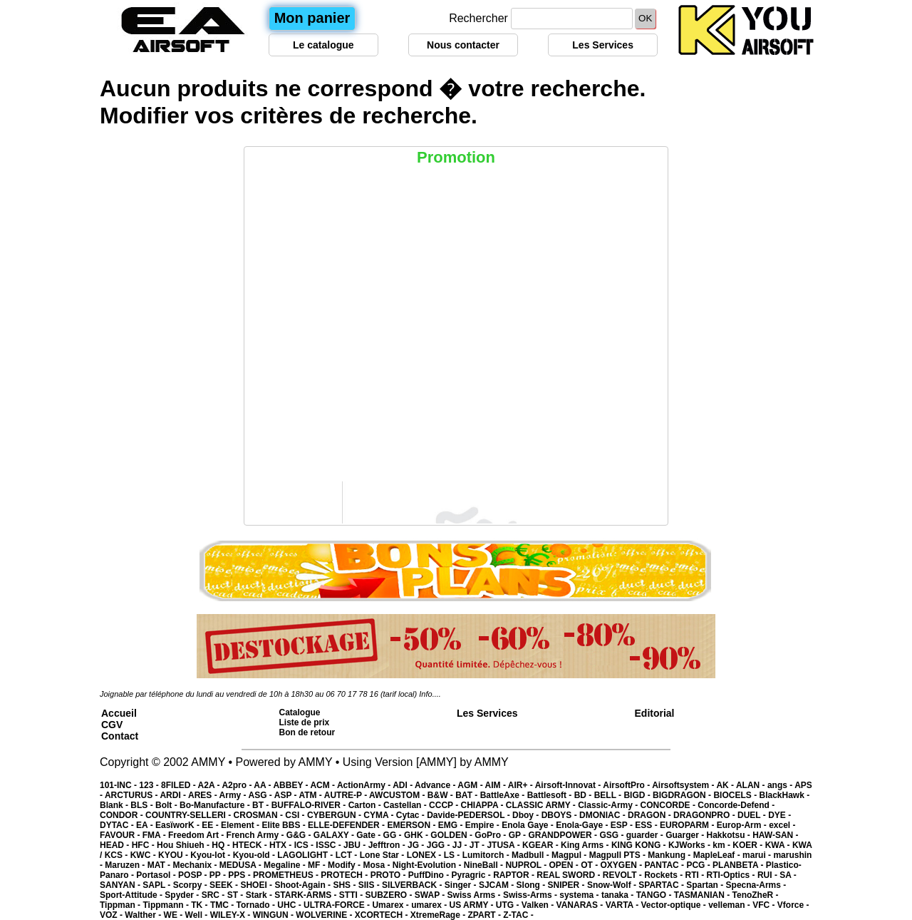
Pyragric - (472, 875)
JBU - (355, 845)
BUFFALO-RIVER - (309, 805)
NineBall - (485, 865)
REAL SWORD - (569, 875)
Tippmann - (166, 905)
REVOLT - (623, 875)
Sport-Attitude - (132, 895)
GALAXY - (335, 835)
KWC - (144, 855)
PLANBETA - (739, 865)
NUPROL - (527, 865)
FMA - (155, 835)
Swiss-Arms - (531, 895)
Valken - (539, 905)
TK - (200, 905)
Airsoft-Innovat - (569, 785)
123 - (150, 785)
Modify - (345, 865)
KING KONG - (639, 845)
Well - (197, 915)
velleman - (730, 905)
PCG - (699, 865)
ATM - (311, 795)
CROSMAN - (260, 815)
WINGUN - (274, 915)
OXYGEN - (623, 865)
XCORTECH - (382, 915)
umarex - (430, 905)
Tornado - (257, 905)
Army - (234, 795)
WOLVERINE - (325, 915)
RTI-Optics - (732, 875)
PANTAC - (666, 865)
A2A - (210, 785)
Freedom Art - (197, 835)
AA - (263, 785)
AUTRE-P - (346, 795)
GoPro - (491, 835)
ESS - (647, 825)
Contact (119, 736)
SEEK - (224, 885)
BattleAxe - (503, 795)
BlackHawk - (784, 795)
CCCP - (444, 805)
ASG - (261, 795)
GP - (519, 835)
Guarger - (685, 835)
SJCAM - (498, 885)
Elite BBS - (284, 825)
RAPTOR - (515, 875)
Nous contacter (463, 45)
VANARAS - (581, 905)
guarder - (645, 835)
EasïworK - (178, 825)
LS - (453, 855)
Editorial (655, 713)
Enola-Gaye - (583, 825)
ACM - (323, 785)
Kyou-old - (255, 855)
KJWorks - (690, 845)
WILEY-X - (231, 915)
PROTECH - (345, 875)
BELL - (609, 795)
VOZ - (112, 915)
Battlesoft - (550, 795)
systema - (580, 895)
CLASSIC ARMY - (542, 805)
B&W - (441, 795)
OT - (590, 865)
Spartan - (705, 885)
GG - (393, 835)
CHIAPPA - (483, 805)
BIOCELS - (736, 795)
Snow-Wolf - (612, 885)
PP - (218, 875)
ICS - (305, 845)
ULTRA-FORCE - (338, 905)
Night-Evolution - (428, 865)
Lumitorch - (487, 855)
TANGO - (655, 895)
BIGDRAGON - (683, 795)
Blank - (115, 805)
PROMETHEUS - (287, 875)
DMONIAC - (603, 815)
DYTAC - (118, 825)
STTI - (352, 895)
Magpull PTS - (618, 855)
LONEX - (425, 855)
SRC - (214, 895)
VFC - (764, 905)
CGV (112, 724)
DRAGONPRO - (705, 815)
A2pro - (238, 785)
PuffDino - (430, 875)
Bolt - (167, 805)
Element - (241, 825)
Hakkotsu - (729, 835)
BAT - (467, 795)
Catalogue (300, 712)
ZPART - (486, 915)
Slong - (532, 885)
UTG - (509, 905)
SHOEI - (257, 885)
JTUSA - (504, 845)
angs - (780, 785)
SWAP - (431, 895)
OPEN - (565, 865)
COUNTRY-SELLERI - (189, 815)
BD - (584, 795)
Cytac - (411, 815)
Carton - (365, 805)
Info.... (430, 694)
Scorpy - (191, 885)
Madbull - (531, 855)
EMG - (451, 825)
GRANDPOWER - (563, 835)
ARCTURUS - (132, 795)
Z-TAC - (518, 915)
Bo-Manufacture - (216, 805)
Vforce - (793, 905)
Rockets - (664, 875)
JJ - (461, 845)
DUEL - (752, 815)
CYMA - (379, 815)
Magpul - (570, 855)
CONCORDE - (669, 805)
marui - (757, 855)
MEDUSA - (241, 865)
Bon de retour (307, 732)
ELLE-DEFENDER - (347, 825)
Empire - (483, 825)
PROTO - (389, 875)
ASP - (286, 795)
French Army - (256, 835)
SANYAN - (121, 885)
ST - (236, 895)
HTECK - (250, 845)
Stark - (260, 895)
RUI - (768, 875)
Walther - (144, 915)
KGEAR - (541, 845)
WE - (174, 915)
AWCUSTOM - (398, 795)
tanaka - (618, 895)
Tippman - (121, 905)
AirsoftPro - (627, 785)
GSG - (612, 835)
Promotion (456, 157)
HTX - (281, 845)
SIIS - (370, 885)
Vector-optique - (674, 905)
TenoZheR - (755, 895)
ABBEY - (291, 785)
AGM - (470, 785)
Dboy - (527, 815)
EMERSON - (412, 825)
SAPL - (157, 885)
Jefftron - (388, 845)
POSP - (193, 875)
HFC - (144, 845)
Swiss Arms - (475, 895)
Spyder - (183, 895)
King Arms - (586, 845)
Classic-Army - (609, 805)
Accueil (119, 713)
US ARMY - (473, 905)
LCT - (348, 855)
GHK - (417, 835)
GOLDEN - (452, 835)
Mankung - (670, 855)
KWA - (778, 845)
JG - (417, 845)
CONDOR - (122, 815)
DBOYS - (560, 815)
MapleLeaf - (717, 855)
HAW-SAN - (775, 835)
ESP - (623, 825)
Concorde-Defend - (736, 805)
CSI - (296, 815)
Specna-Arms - (756, 885)
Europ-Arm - (743, 825)
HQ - (222, 845)
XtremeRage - (439, 915)
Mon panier (312, 18)
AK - (726, 785)
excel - (782, 825)
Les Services (602, 45)
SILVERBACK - (413, 885)
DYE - (779, 815)
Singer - (462, 885)
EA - (145, 825)
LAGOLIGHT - (306, 855)
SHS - (345, 885)
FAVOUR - (121, 835)
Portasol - (157, 875)
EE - (211, 825)
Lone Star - (383, 855)
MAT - (160, 865)
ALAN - (751, 785)
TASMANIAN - (703, 895)
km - (722, 845)
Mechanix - (195, 865)
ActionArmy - (365, 785)
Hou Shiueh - (184, 845)
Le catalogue (323, 45)
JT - (478, 845)
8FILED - (179, 785)
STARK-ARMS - (306, 895)
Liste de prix (304, 722)
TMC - (223, 905)
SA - (788, 875)
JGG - (439, 845)
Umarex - (391, 905)
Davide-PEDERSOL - (469, 815)
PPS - (240, 875)
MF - (318, 865)
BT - (261, 805)
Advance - (436, 785)
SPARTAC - (662, 885)
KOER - (748, 845)
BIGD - (638, 795)
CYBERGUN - (335, 815)
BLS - (142, 805)
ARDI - (174, 795)
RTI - (696, 875)
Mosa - (377, 865)
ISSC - (329, 845)
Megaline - (286, 865)
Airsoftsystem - (684, 785)
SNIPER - (567, 885)
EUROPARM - (688, 825)
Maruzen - (126, 865)
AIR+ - (521, 785)
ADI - (404, 785)
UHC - (290, 905)
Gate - (369, 835)
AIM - (496, 785)
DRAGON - (650, 815)
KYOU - (174, 855)
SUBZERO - (389, 895)
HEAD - (116, 845)
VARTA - (623, 905)
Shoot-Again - (303, 885)
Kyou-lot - (211, 855)
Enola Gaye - (529, 825)
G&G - (300, 835)
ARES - (203, 795)
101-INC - (119, 785)
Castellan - (406, 805)
